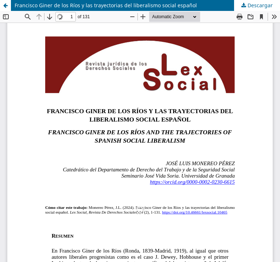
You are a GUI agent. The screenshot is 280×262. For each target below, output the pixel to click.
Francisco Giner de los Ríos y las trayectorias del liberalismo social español (106, 5)
